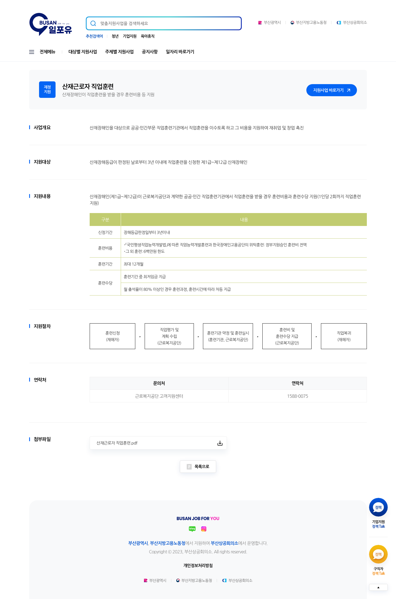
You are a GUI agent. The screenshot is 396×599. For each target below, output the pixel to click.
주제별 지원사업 (119, 52)
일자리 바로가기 (180, 52)
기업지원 (129, 36)
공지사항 (150, 52)
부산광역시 (269, 22)
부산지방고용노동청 (308, 22)
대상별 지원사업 (82, 52)
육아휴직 (147, 36)
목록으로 (198, 467)
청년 (115, 36)
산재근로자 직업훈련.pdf (117, 443)
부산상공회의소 (351, 22)
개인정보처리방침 (198, 566)
